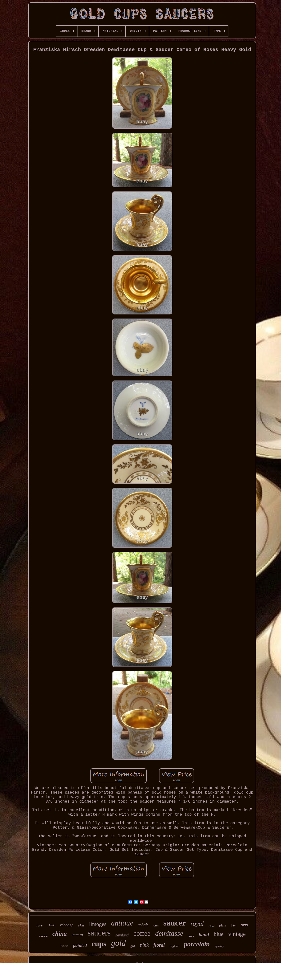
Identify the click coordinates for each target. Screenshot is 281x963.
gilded (211, 926)
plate (222, 925)
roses (156, 925)
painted (80, 945)
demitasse (169, 933)
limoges (97, 924)
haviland (122, 935)
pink (144, 945)
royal (197, 923)
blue (218, 934)
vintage (237, 934)
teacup (77, 934)
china (59, 933)
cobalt (143, 925)
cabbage (66, 925)
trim (233, 925)
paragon (43, 936)
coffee (141, 933)
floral (159, 945)
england (174, 946)
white (81, 925)
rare (39, 925)
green (191, 936)
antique (122, 923)
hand (204, 935)
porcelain (197, 944)
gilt (133, 946)
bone (64, 946)
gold (118, 943)
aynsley (219, 946)
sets (244, 924)
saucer (174, 922)
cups (99, 943)
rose (51, 924)
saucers (99, 933)
